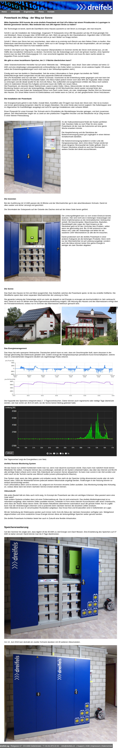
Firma (41, 12)
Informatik (15, 12)
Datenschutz (107, 746)
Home (4, 12)
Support (80, 746)
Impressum (95, 746)
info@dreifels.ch (68, 746)
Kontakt (51, 12)
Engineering (29, 12)
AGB (88, 746)
